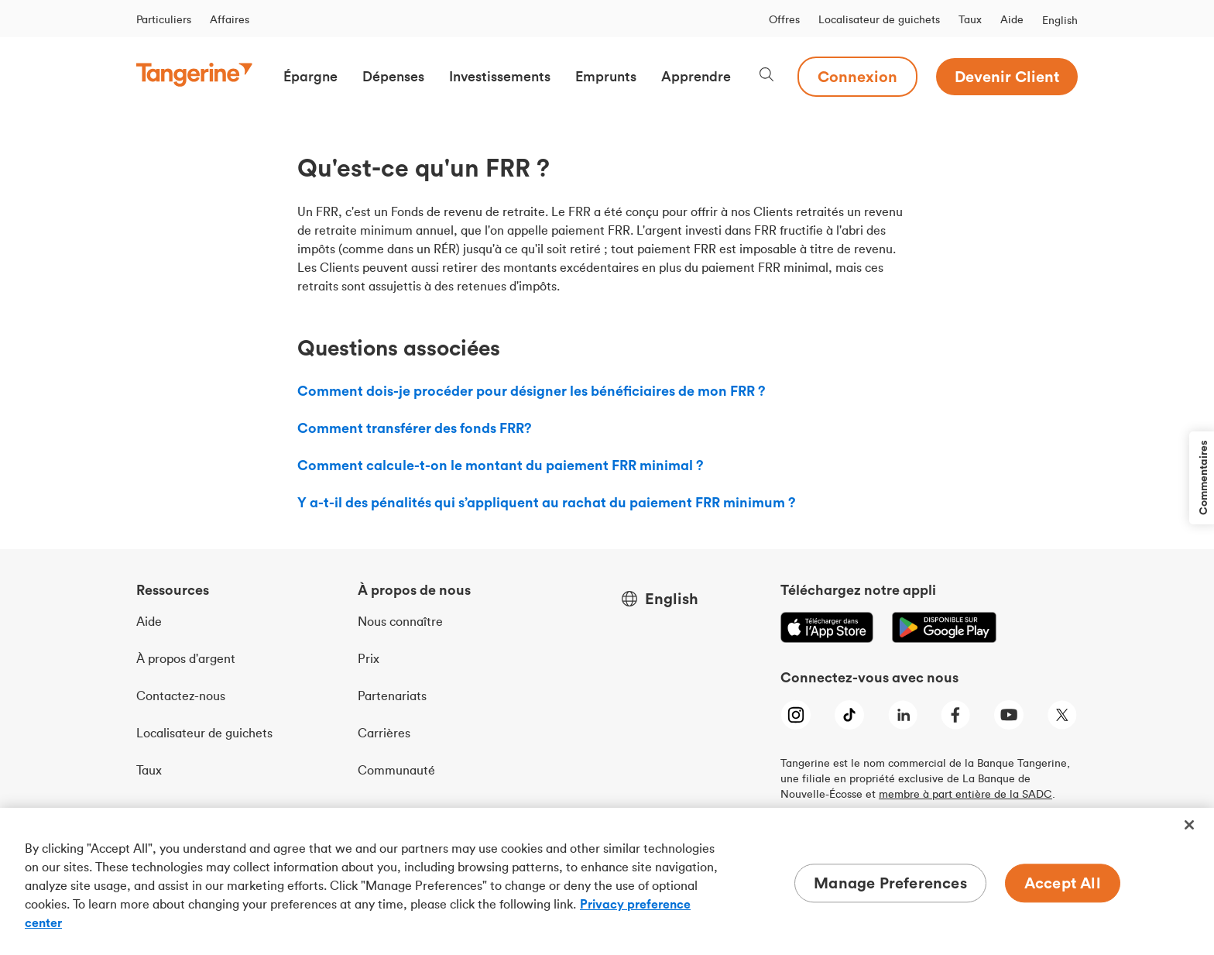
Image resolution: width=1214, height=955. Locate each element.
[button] (310, 76)
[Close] (1189, 825)
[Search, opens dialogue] (766, 76)
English (1060, 20)
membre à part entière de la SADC (965, 794)
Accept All (1062, 882)
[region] (607, 881)
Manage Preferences (890, 882)
